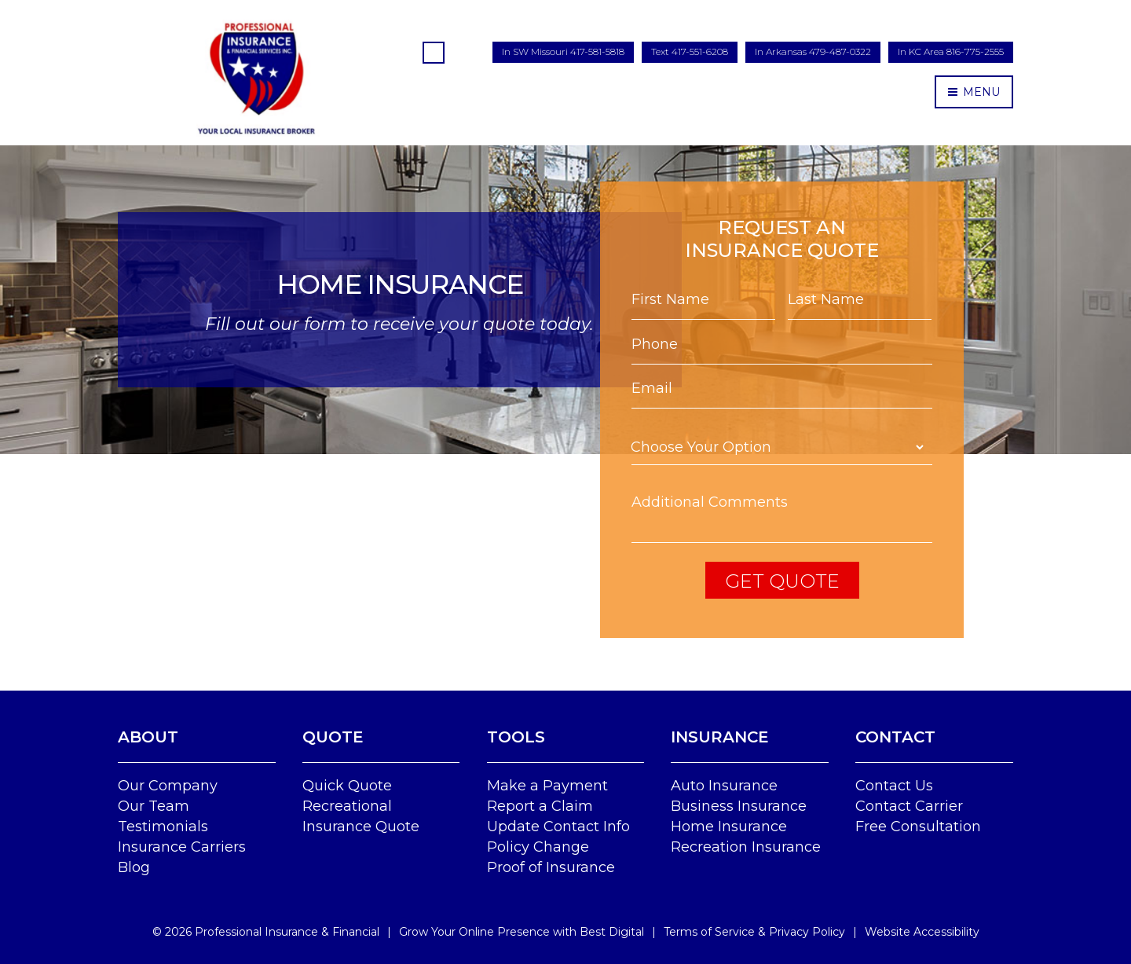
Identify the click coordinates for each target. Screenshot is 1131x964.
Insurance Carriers (182, 847)
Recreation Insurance (746, 847)
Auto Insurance (724, 785)
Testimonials (163, 826)
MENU (974, 92)
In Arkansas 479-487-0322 (813, 51)
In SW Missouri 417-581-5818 (563, 51)
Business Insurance (739, 806)
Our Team (153, 806)
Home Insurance (729, 826)
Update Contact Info (558, 826)
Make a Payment (547, 785)
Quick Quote (347, 785)
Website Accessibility (922, 932)
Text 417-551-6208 (689, 51)
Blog (134, 867)
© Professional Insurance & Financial (265, 932)
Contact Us (894, 785)
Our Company (168, 785)
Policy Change (538, 847)
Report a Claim (540, 806)
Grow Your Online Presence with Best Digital (521, 932)
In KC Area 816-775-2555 (951, 51)
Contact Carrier (909, 806)
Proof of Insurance (551, 867)
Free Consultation (918, 826)
